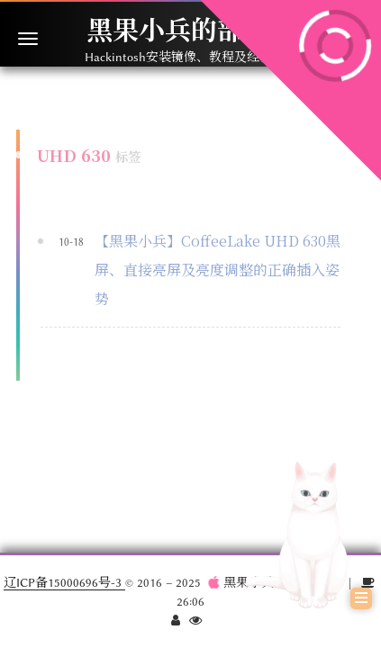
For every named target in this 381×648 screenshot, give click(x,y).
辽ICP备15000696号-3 (64, 582)
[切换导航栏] (28, 38)
